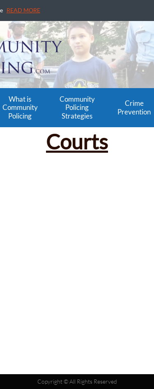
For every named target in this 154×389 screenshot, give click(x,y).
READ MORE (23, 10)
